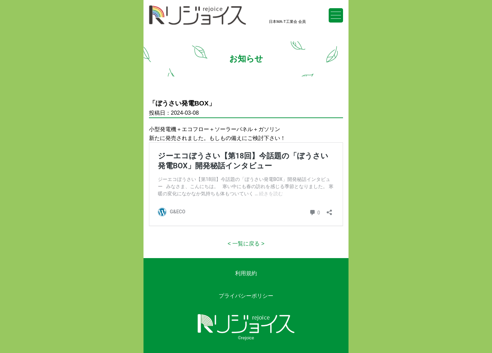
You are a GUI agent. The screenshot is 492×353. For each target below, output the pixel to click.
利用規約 (246, 273)
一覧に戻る (246, 243)
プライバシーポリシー (246, 296)
